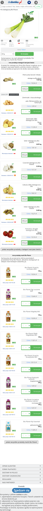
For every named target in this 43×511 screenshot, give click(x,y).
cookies (19, 494)
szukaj (38, 6)
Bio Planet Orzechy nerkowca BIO (32, 268)
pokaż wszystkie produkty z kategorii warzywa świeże (21, 249)
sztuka (4, 94)
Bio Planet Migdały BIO (31, 311)
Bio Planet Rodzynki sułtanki (31, 378)
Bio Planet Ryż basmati (31, 421)
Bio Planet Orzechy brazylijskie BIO (32, 356)
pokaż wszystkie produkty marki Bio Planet (21, 442)
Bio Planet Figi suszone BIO (31, 290)
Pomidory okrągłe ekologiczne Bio (31, 229)
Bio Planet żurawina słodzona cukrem (31, 400)
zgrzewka (14, 94)
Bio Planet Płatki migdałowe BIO (31, 334)
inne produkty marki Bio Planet (21, 255)
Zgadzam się (21, 490)
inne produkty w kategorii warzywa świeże (21, 63)
